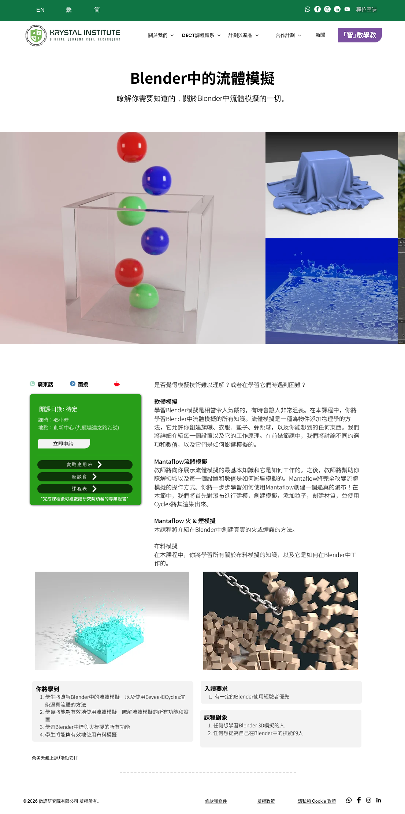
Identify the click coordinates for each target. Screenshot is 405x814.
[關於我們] (160, 35)
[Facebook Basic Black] (359, 800)
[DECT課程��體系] (201, 35)
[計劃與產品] (247, 35)
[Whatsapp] (307, 9)
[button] (85, 488)
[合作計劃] (291, 35)
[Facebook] (317, 9)
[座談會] (85, 476)
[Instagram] (327, 9)
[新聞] (321, 35)
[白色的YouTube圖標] (347, 9)
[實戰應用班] (85, 464)
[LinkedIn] (337, 9)
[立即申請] (64, 443)
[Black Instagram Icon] (368, 800)
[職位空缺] (366, 9)
